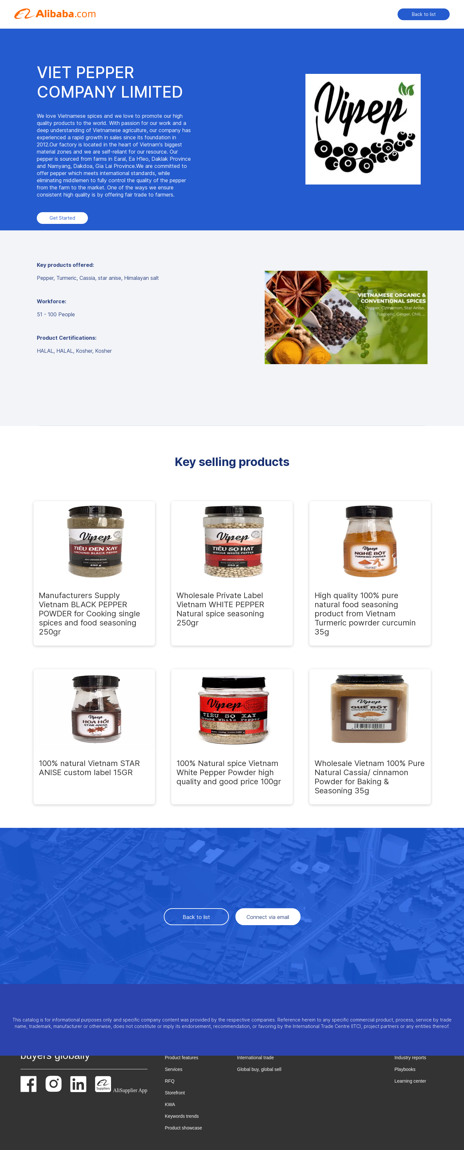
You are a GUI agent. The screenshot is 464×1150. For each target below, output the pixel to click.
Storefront (175, 1092)
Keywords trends (182, 1116)
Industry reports (410, 1057)
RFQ (170, 1081)
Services (173, 1069)
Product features (181, 1057)
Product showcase (183, 1127)
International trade (255, 1057)
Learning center (410, 1081)
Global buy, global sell (259, 1069)
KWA (170, 1104)
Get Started (62, 218)
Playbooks (404, 1069)
